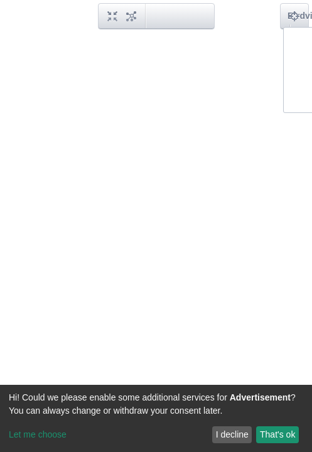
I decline (232, 434)
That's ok (277, 434)
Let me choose (38, 434)
